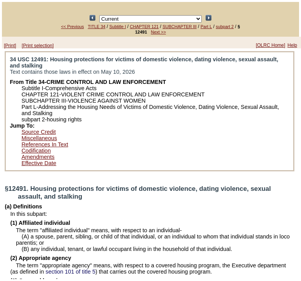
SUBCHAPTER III (180, 26)
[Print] (10, 45)
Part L (206, 26)
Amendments (38, 157)
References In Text (44, 144)
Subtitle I (117, 26)
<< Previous (72, 26)
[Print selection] (38, 45)
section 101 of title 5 (70, 272)
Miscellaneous (39, 138)
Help (292, 45)
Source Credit (38, 132)
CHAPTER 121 (144, 26)
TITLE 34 (96, 26)
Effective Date (38, 163)
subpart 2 (225, 26)
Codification (36, 151)
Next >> (158, 32)
